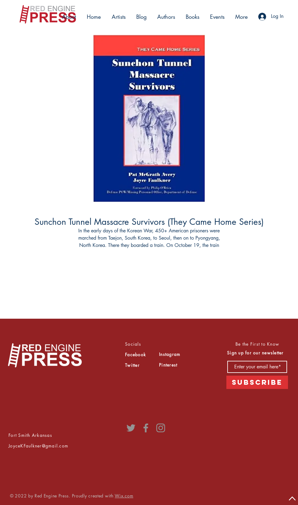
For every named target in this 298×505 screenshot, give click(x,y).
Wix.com (124, 496)
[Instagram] (161, 428)
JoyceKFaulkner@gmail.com (38, 446)
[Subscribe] (257, 382)
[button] (117, 16)
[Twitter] (131, 428)
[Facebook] (146, 428)
